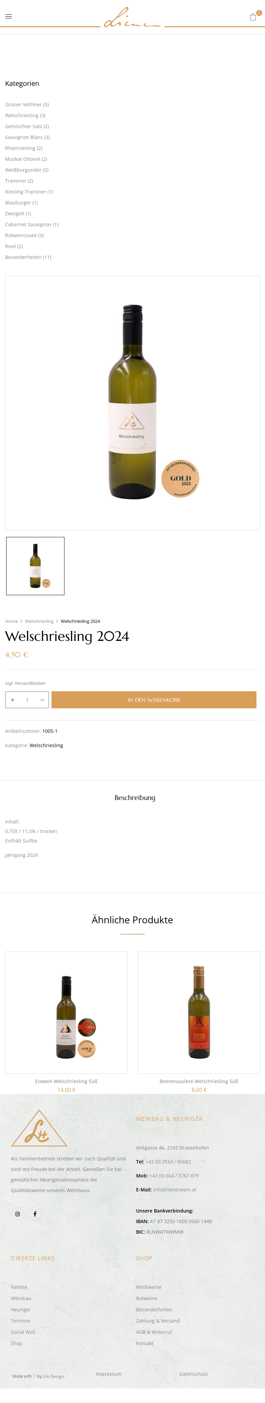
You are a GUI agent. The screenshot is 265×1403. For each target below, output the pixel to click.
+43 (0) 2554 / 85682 (168, 1161)
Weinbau (21, 1298)
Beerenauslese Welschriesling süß (199, 1081)
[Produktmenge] (27, 700)
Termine (20, 1320)
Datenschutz (193, 1374)
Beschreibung (135, 798)
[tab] (135, 798)
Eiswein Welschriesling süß (66, 1081)
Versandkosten (30, 683)
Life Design (53, 1376)
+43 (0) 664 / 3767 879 (174, 1175)
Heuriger (21, 1309)
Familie (19, 1287)
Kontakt (144, 1343)
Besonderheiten (154, 1309)
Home (11, 621)
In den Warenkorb (154, 699)
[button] (253, 17)
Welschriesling (39, 621)
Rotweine (146, 1298)
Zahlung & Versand (158, 1320)
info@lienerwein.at (174, 1189)
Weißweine (148, 1287)
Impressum (109, 1374)
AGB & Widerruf (154, 1332)
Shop (17, 1343)
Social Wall (23, 1332)
